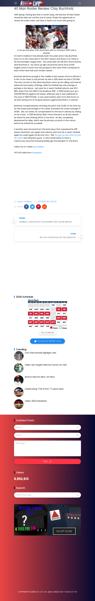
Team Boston (70, 592)
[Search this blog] (47, 495)
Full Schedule (47, 332)
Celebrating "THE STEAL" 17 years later (44, 388)
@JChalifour (38, 146)
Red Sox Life (41, 592)
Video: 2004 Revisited (35, 400)
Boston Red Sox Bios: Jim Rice (40, 376)
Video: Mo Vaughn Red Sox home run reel (46, 364)
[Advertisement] (47, 177)
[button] (26, 206)
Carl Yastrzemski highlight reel (40, 352)
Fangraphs (36, 152)
